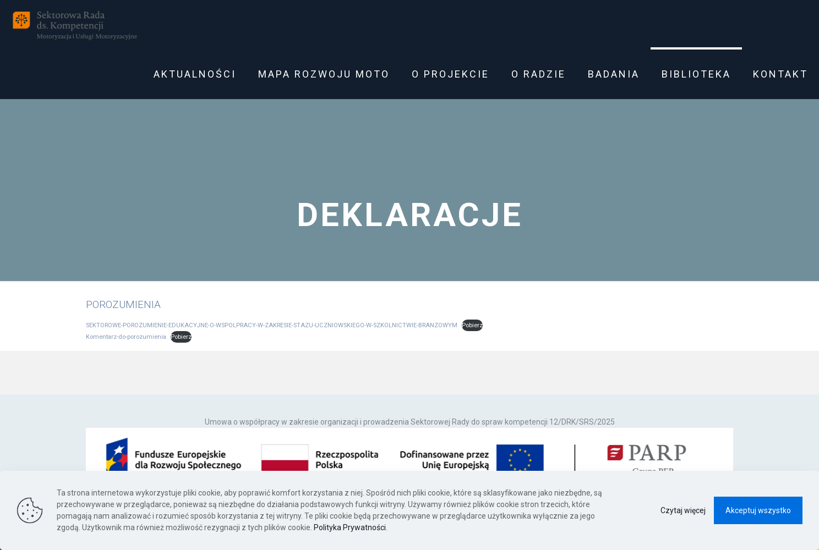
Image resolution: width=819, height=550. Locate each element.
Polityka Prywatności (350, 527)
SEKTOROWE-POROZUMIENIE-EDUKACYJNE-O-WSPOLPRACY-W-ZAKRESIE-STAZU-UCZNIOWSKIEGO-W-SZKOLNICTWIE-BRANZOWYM (271, 325)
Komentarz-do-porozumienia (126, 336)
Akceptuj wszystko (758, 510)
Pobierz (472, 325)
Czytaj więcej (683, 510)
